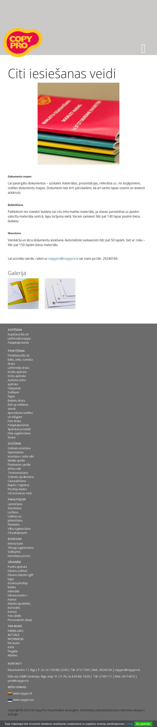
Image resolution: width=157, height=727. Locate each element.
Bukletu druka (16, 400)
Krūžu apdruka (17, 376)
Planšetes (14, 524)
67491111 (105, 676)
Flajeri (11, 396)
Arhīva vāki (14, 469)
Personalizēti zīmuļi (20, 620)
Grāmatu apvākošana (21, 477)
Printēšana (16, 351)
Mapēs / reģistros (18, 485)
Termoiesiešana (18, 473)
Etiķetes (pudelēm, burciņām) (19, 606)
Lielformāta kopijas (19, 338)
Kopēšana (15, 330)
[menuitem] (21, 330)
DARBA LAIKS (16, 631)
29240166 (105, 670)
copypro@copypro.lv (63, 258)
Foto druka (14, 421)
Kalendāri (13, 591)
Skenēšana (14, 508)
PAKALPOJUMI (17, 499)
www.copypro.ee (23, 700)
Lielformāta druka (18, 368)
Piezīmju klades (17, 489)
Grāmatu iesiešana (19, 448)
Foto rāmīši (14, 616)
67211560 (83, 670)
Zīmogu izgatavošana (21, 548)
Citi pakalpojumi (17, 533)
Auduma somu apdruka (17, 382)
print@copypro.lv (18, 681)
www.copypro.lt (22, 693)
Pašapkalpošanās (18, 342)
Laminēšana (15, 504)
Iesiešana (14, 443)
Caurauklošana (17, 481)
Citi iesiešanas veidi (20, 493)
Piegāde (13, 651)
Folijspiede (14, 388)
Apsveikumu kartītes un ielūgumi (20, 415)
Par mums (15, 626)
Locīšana (13, 512)
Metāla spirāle (16, 460)
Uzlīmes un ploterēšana (15, 518)
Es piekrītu (143, 723)
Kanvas (12, 612)
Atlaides (13, 655)
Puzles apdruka (17, 567)
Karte (11, 647)
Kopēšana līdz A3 (18, 334)
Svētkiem (13, 392)
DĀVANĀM (14, 562)
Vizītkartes (14, 552)
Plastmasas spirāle (19, 464)
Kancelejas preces (19, 556)
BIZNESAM (14, 539)
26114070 (128, 676)
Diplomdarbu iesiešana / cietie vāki (21, 454)
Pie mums (14, 643)
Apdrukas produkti (19, 429)
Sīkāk (129, 723)
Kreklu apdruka (17, 372)
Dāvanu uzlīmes (17, 571)
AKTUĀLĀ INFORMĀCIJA (16, 637)
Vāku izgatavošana (19, 529)
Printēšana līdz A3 (19, 355)
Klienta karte (15, 543)
